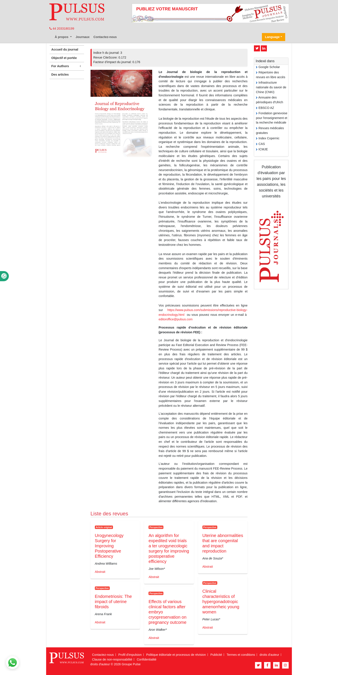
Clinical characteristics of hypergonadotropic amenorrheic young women (220, 601)
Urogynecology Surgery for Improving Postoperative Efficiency (109, 546)
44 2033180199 (61, 28)
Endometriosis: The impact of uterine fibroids (113, 601)
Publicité (216, 654)
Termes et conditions (241, 654)
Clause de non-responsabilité (112, 659)
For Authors (66, 66)
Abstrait (100, 571)
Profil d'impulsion (130, 654)
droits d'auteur (269, 654)
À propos (62, 37)
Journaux (83, 37)
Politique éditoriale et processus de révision (176, 654)
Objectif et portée (64, 58)
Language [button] (272, 37)
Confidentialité (146, 659)
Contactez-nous (105, 37)
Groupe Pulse (131, 664)
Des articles (60, 74)
